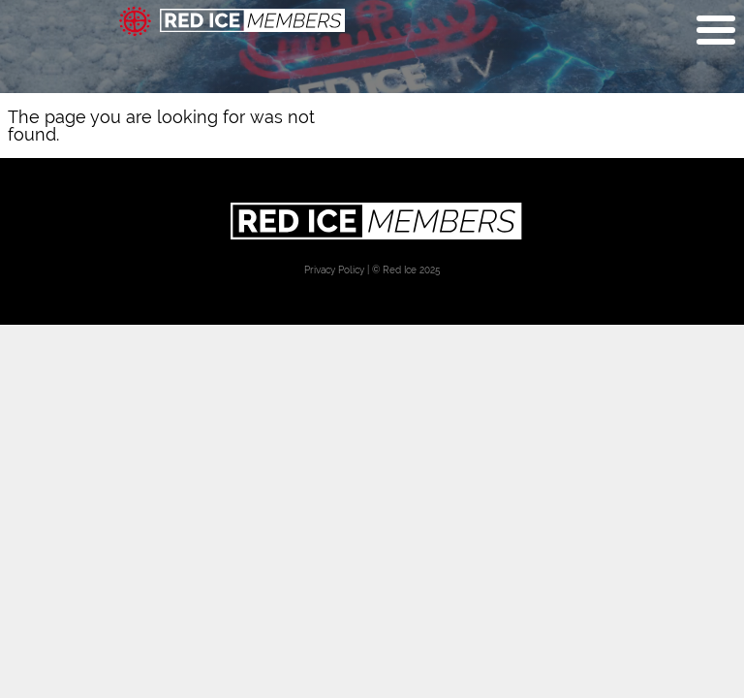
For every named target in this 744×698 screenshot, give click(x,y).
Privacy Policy (334, 269)
